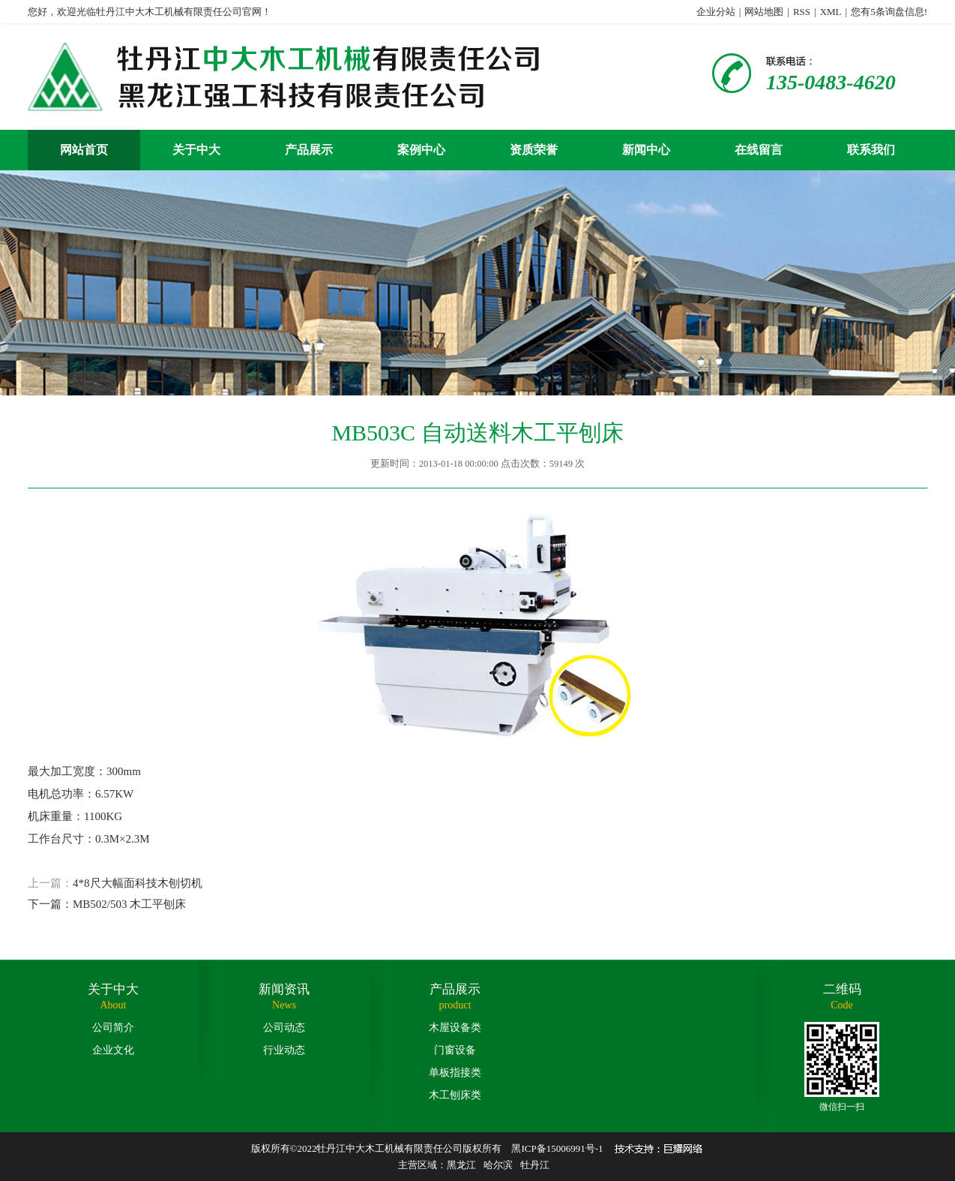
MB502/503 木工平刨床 (129, 904)
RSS (801, 12)
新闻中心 (646, 149)
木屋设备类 (455, 1027)
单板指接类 (455, 1072)
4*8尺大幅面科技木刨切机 (137, 883)
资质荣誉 (534, 149)
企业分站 (715, 12)
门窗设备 (455, 1050)
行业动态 (284, 1050)
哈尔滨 (498, 1164)
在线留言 (759, 149)
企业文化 (113, 1050)
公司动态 (284, 1027)
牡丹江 (534, 1164)
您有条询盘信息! (889, 12)
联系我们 (871, 149)
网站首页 (84, 149)
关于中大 (196, 149)
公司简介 (113, 1027)
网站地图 (763, 12)
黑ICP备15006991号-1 (557, 1148)
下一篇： (50, 904)
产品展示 (309, 149)
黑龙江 (461, 1164)
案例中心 (421, 149)
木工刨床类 (455, 1095)
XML (831, 12)
